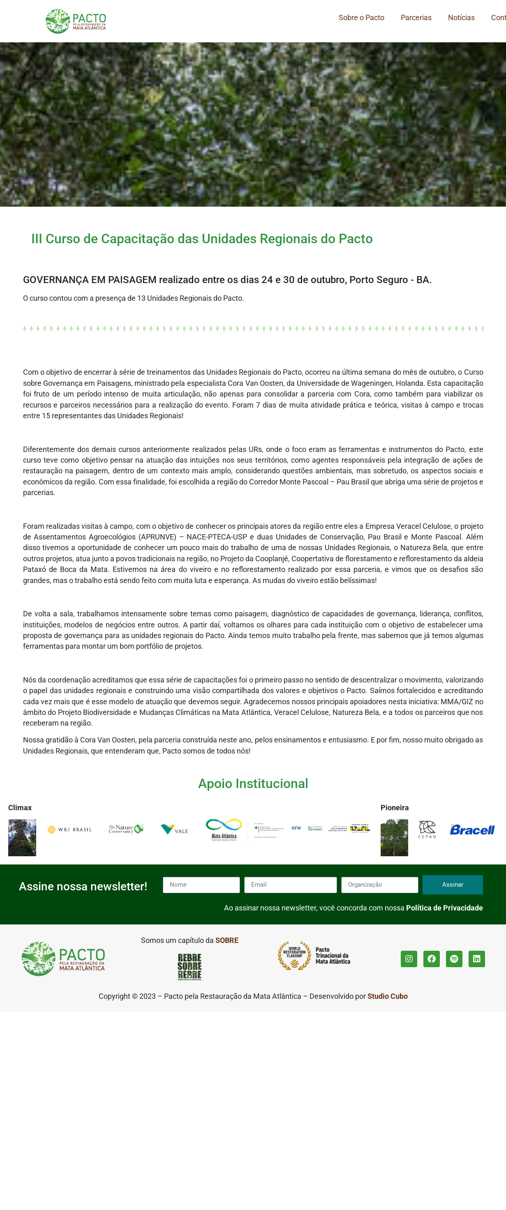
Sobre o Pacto (361, 18)
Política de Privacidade (444, 908)
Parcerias (416, 18)
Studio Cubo (387, 996)
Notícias (461, 18)
